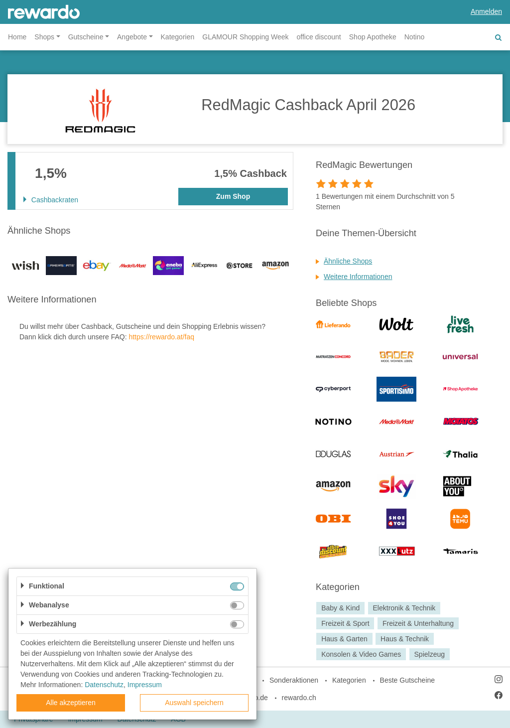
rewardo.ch (299, 698)
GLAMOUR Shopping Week (245, 37)
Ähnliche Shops (348, 261)
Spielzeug (429, 654)
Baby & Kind (340, 608)
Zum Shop (233, 196)
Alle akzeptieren (71, 703)
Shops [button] (44, 37)
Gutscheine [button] (86, 37)
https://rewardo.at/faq (161, 337)
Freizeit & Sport (345, 623)
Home (17, 37)
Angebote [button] (132, 37)
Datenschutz (104, 685)
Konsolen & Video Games (361, 654)
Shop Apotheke (372, 37)
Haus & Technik (405, 639)
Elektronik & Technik (404, 608)
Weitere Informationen (358, 277)
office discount (319, 37)
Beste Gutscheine (407, 680)
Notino (414, 37)
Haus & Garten (344, 639)
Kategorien (178, 37)
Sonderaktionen (293, 680)
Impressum (145, 685)
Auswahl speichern (194, 703)
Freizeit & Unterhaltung (418, 623)
